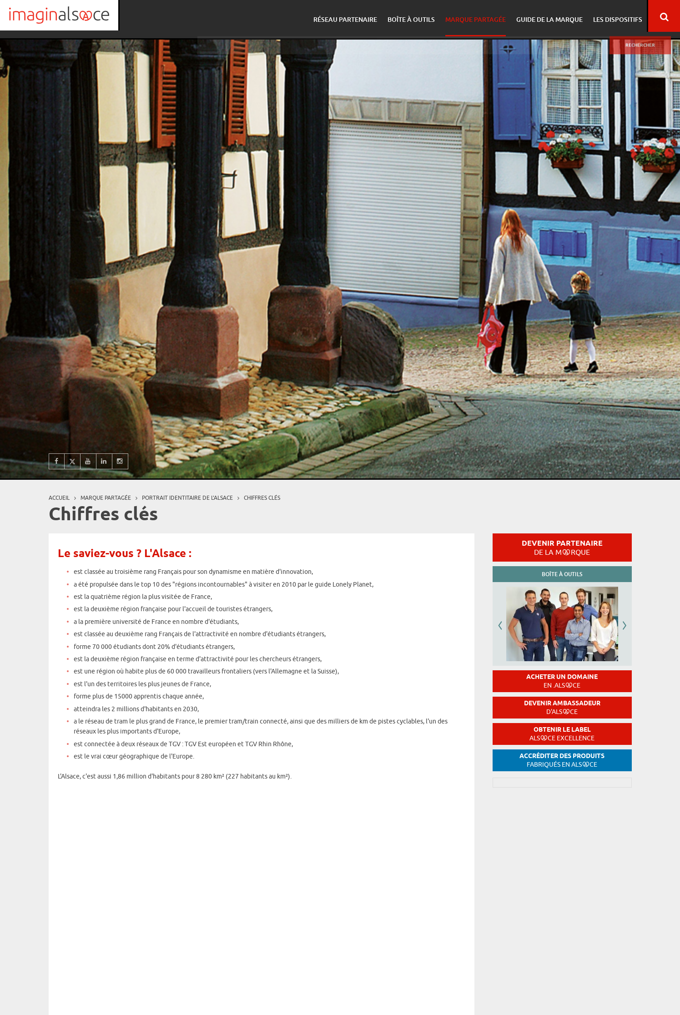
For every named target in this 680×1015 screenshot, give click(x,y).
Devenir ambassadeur (562, 707)
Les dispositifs (613, 16)
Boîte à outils (410, 16)
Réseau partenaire (346, 16)
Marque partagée (473, 16)
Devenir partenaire (562, 547)
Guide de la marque (546, 16)
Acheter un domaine (562, 681)
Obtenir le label (561, 734)
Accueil (59, 497)
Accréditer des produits (561, 760)
